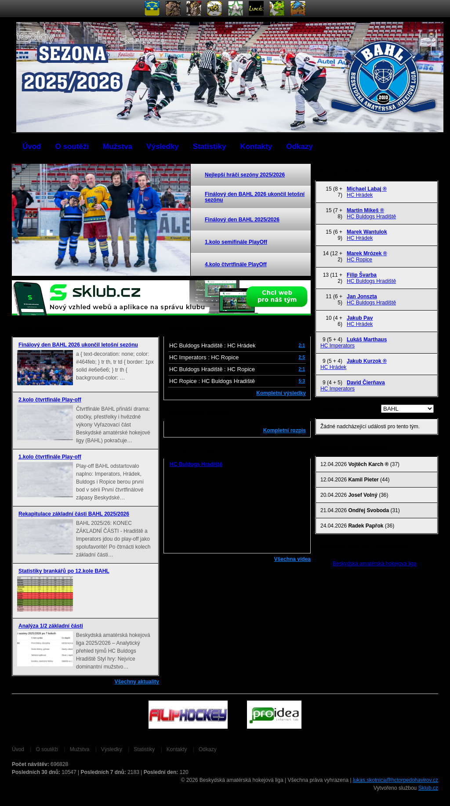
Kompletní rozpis (284, 430)
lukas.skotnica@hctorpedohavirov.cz (395, 780)
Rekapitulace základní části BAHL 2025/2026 (73, 514)
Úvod (31, 146)
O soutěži (72, 146)
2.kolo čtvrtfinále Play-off (49, 400)
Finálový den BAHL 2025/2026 (242, 220)
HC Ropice (359, 260)
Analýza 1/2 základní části (50, 626)
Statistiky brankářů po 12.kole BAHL (63, 571)
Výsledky (162, 146)
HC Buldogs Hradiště (196, 464)
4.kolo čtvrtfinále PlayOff (236, 264)
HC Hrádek (360, 195)
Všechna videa (292, 559)
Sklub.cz (428, 788)
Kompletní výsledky (281, 393)
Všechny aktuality (137, 682)
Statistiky (209, 146)
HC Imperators (337, 346)
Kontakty (256, 146)
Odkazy (299, 146)
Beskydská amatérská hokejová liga (375, 563)
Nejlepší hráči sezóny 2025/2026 (245, 175)
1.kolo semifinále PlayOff (236, 242)
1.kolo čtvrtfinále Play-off (49, 457)
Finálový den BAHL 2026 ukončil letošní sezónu (255, 197)
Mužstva (117, 146)
